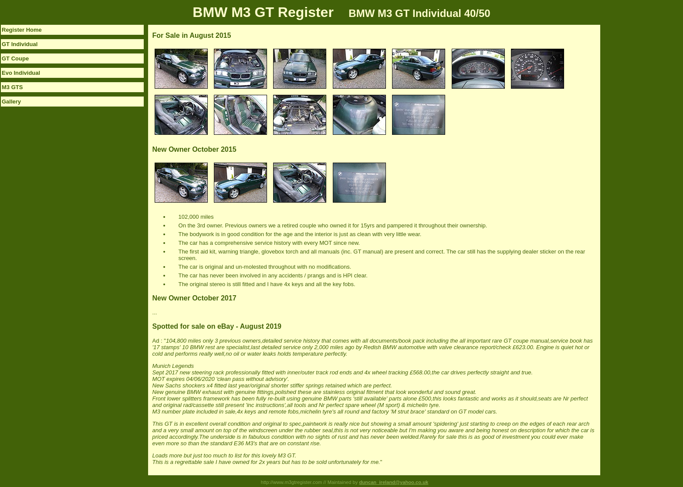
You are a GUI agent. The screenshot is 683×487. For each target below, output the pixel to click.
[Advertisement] (635, 155)
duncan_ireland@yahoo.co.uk (393, 482)
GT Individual (19, 44)
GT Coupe (15, 58)
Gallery (11, 101)
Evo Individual (21, 73)
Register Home (22, 30)
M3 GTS (12, 87)
